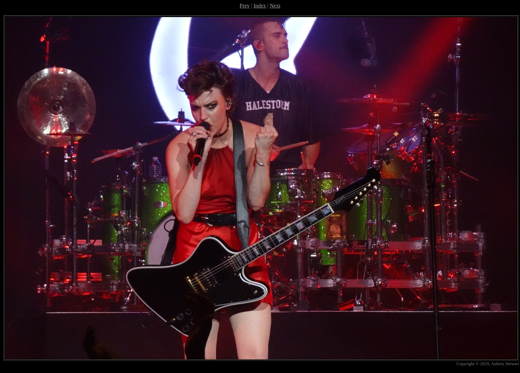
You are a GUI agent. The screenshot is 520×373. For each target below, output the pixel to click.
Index (260, 6)
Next (275, 6)
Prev (244, 6)
